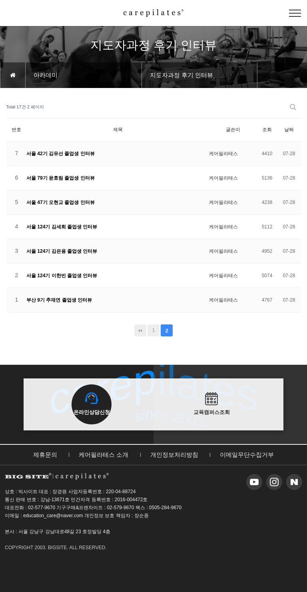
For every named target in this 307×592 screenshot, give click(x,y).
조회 (267, 129)
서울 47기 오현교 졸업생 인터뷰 (60, 202)
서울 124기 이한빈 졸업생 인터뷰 (61, 275)
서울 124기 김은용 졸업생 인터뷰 (61, 251)
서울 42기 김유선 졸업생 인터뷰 (60, 153)
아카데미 (46, 75)
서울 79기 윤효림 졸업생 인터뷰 (60, 178)
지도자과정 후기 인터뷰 (181, 75)
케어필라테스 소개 (103, 454)
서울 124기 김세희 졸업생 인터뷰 (61, 227)
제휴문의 (45, 454)
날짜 (289, 129)
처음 (140, 330)
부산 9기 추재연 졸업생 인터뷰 (59, 300)
